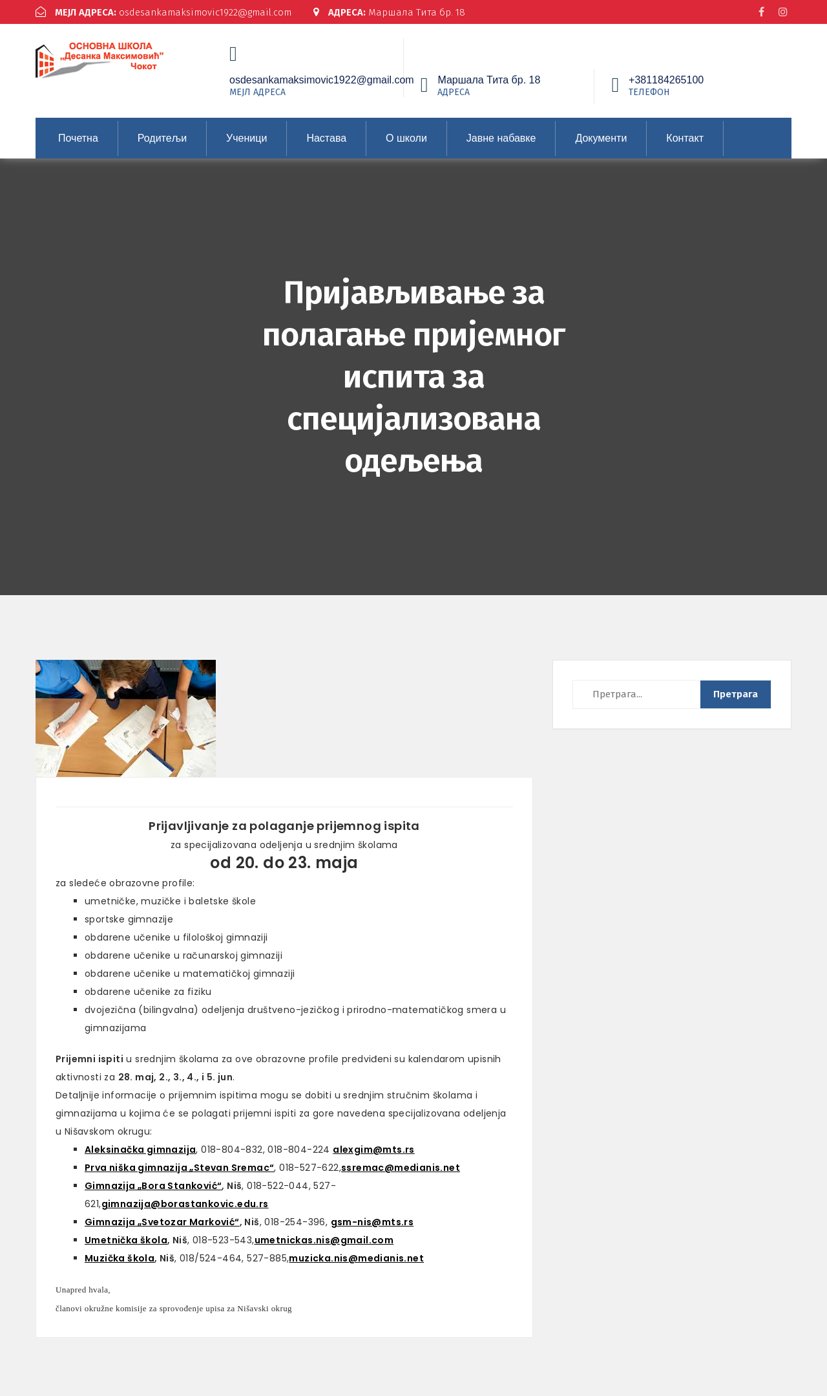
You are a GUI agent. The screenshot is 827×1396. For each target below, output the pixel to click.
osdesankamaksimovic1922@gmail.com (164, 12)
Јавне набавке (501, 138)
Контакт (685, 138)
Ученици (246, 138)
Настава (326, 138)
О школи (406, 138)
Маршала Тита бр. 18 (390, 12)
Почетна (78, 138)
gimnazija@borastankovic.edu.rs (185, 1203)
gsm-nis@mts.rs (372, 1222)
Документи (601, 138)
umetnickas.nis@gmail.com (324, 1240)
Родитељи (162, 138)
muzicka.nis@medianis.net (356, 1258)
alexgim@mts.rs (374, 1149)
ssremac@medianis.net (400, 1167)
